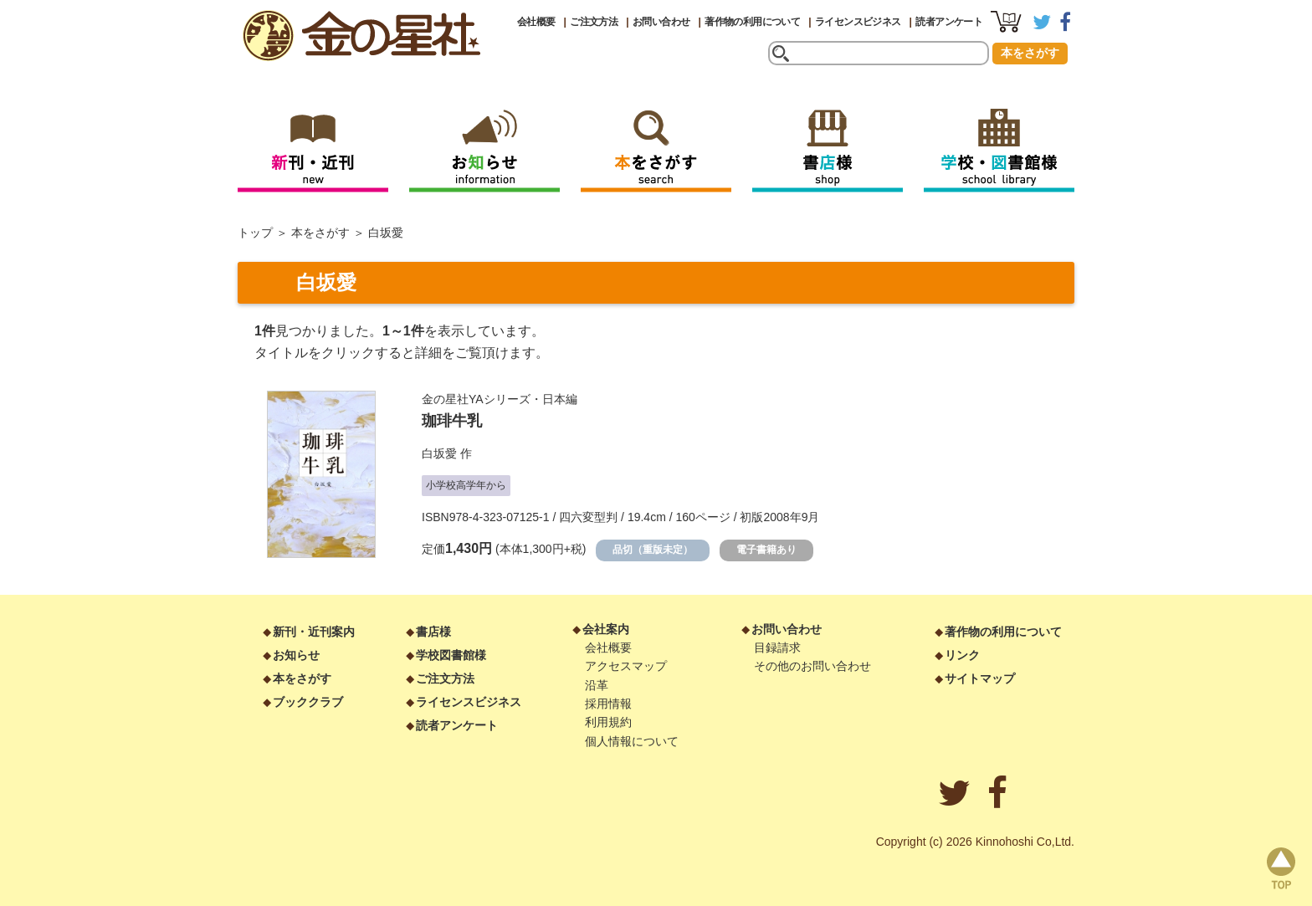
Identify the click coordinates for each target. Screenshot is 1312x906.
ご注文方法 (594, 22)
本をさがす (1030, 52)
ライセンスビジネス (858, 22)
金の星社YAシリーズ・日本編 (499, 399)
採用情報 (608, 703)
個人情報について (632, 741)
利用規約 (608, 722)
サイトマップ (980, 678)
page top (1281, 868)
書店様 (433, 631)
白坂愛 (439, 453)
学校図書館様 (451, 655)
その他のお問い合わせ (812, 666)
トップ (255, 232)
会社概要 (536, 22)
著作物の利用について (752, 22)
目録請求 (777, 647)
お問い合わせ (661, 22)
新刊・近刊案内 (314, 631)
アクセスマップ (626, 666)
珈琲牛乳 (452, 420)
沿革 (596, 685)
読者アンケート (948, 22)
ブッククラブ (308, 702)
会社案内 (605, 629)
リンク (962, 655)
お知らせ (296, 655)
